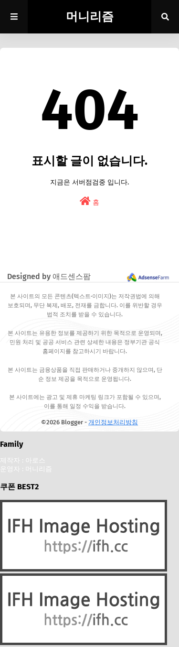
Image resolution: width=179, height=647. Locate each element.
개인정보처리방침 (113, 422)
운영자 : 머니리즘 (26, 469)
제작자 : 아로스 (22, 460)
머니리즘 (90, 17)
